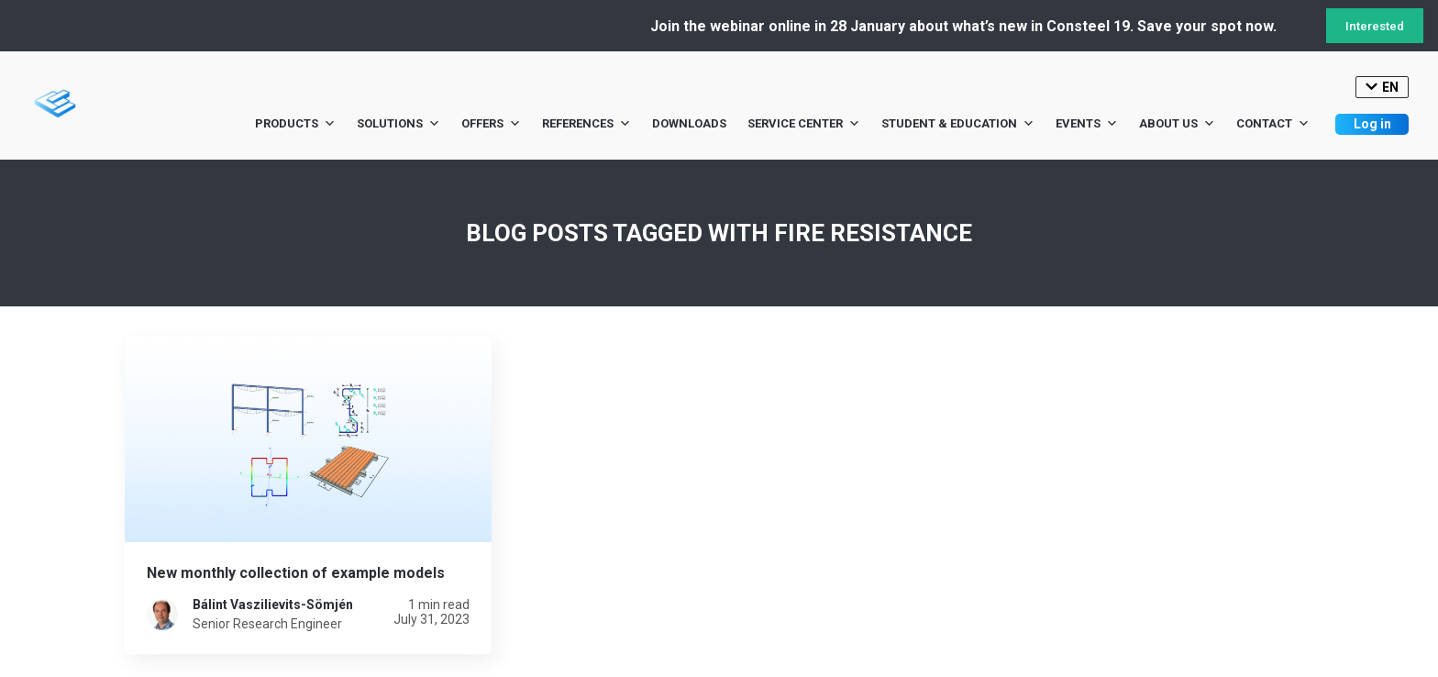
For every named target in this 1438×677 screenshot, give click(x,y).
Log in (1372, 124)
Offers (491, 123)
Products (295, 123)
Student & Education (957, 123)
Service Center (803, 123)
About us (1177, 123)
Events (1087, 123)
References (586, 123)
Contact (1273, 123)
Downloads (689, 123)
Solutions (398, 123)
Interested (1374, 26)
